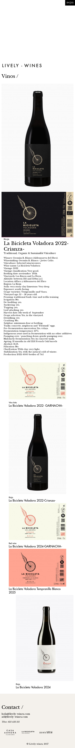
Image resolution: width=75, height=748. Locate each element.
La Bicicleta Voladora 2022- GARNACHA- (36, 405)
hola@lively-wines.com (16, 713)
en (68, 3)
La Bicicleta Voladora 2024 (33, 687)
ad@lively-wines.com (15, 716)
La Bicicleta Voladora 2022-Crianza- (32, 500)
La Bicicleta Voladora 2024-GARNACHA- (35, 546)
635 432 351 (14, 722)
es (72, 3)
